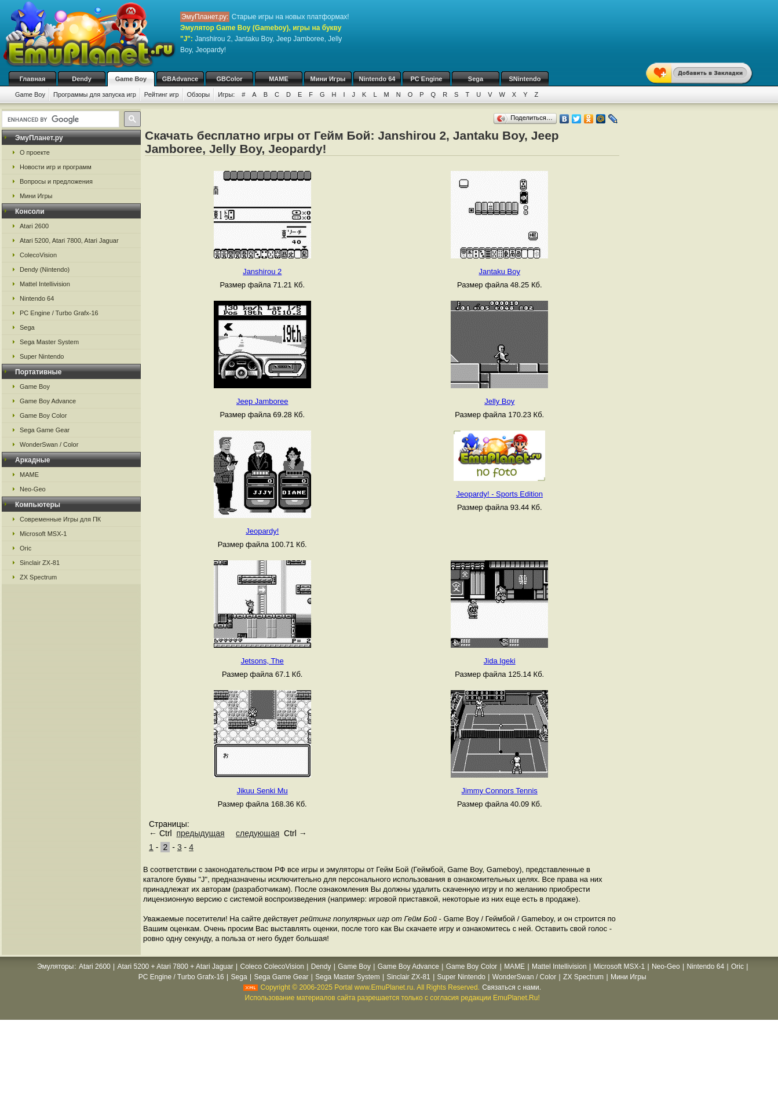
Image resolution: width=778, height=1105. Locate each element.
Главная (33, 78)
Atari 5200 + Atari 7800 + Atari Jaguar (175, 966)
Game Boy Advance (48, 400)
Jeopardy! (262, 531)
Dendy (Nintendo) (45, 269)
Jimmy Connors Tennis (500, 790)
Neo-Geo (33, 489)
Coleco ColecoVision (272, 966)
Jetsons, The (262, 661)
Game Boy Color (43, 415)
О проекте (35, 152)
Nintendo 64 (377, 78)
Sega (475, 78)
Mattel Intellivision (45, 283)
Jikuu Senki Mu (262, 790)
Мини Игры (328, 78)
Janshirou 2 (262, 271)
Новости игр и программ (56, 166)
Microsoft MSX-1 (43, 533)
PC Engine (426, 78)
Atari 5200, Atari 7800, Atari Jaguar (69, 240)
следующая (257, 833)
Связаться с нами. (511, 987)
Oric (25, 548)
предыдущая (200, 833)
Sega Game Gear (45, 429)
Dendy (82, 78)
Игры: (226, 94)
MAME (278, 78)
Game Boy (131, 78)
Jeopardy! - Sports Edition (499, 494)
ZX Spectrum (38, 577)
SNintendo (525, 78)
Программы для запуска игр (94, 94)
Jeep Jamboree (262, 401)
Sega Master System (49, 341)
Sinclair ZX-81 (40, 562)
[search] (59, 119)
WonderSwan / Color (49, 444)
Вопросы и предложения (56, 181)
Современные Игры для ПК (60, 519)
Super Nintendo (42, 356)
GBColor (229, 78)
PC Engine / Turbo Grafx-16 (59, 312)
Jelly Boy (499, 401)
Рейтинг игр (161, 94)
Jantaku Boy (499, 271)
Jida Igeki (500, 661)
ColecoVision (38, 254)
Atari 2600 (34, 226)
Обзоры (198, 94)
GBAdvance (180, 78)
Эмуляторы (55, 966)
